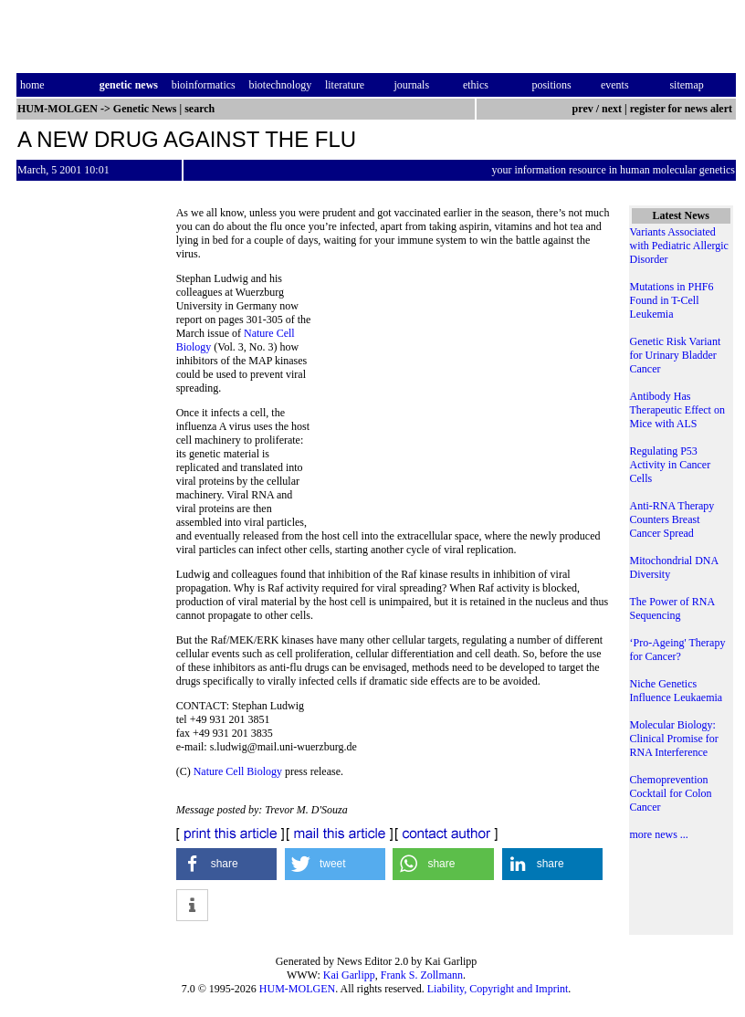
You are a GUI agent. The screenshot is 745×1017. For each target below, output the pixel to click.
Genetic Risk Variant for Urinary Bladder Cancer (675, 355)
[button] (227, 864)
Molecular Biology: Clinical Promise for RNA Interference (674, 738)
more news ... (659, 834)
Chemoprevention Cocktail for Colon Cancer (671, 793)
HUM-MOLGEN (297, 988)
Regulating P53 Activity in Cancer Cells (670, 465)
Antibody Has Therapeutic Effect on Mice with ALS (677, 410)
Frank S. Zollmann (422, 975)
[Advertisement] (463, 397)
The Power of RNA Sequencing (672, 608)
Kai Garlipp (349, 975)
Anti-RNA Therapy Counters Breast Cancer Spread (672, 519)
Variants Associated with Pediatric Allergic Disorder (679, 245)
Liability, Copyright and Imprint (498, 988)
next (612, 108)
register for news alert (682, 108)
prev (582, 108)
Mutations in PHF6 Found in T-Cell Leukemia (672, 300)
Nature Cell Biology (238, 771)
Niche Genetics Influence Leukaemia (676, 690)
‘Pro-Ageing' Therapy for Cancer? (678, 649)
